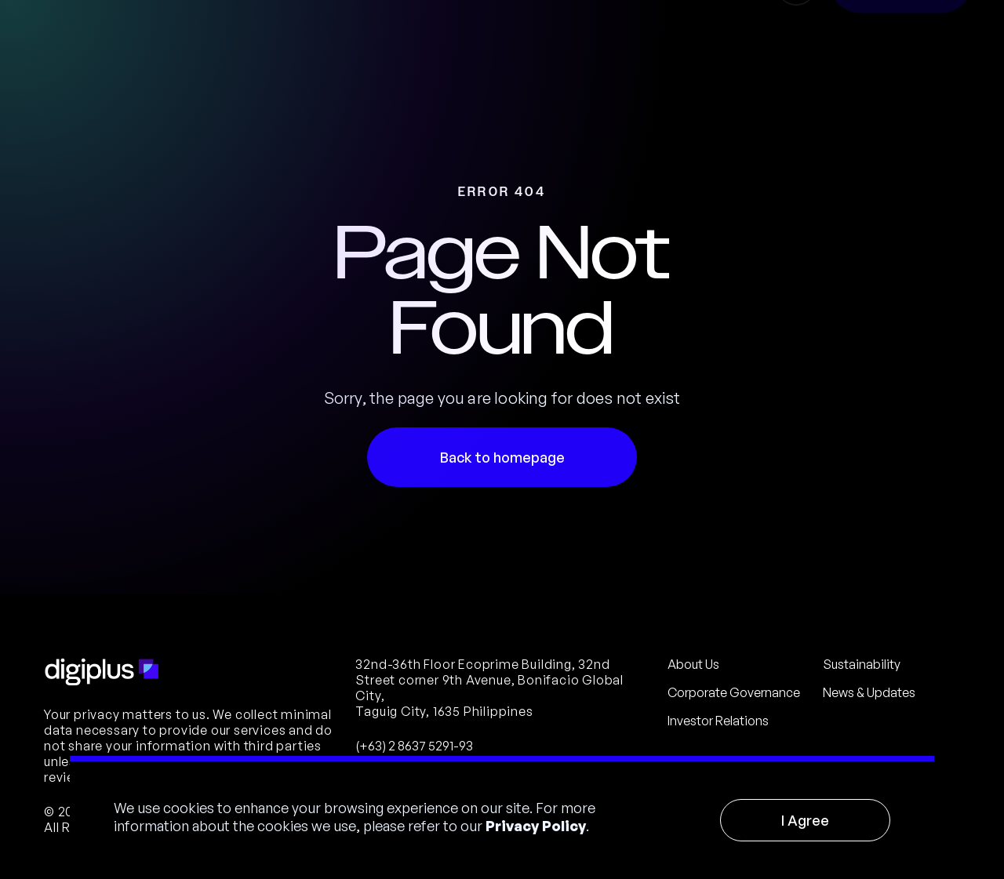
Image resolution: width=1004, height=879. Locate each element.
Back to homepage (502, 457)
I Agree (805, 820)
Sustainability (861, 664)
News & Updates (869, 692)
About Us (693, 664)
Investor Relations (718, 720)
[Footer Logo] (102, 672)
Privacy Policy (536, 825)
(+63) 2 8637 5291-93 (414, 746)
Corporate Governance (734, 692)
